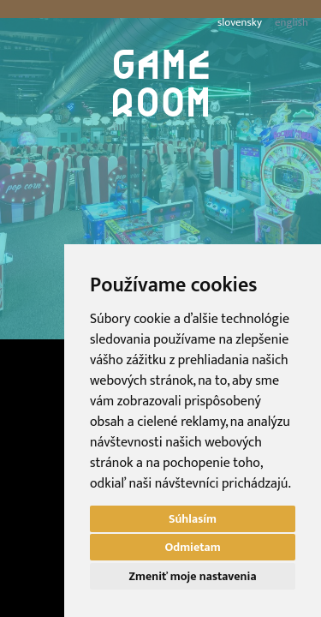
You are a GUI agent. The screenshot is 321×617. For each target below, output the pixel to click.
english (291, 23)
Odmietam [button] (192, 547)
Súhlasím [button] (193, 519)
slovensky (239, 23)
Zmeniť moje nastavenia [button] (193, 576)
